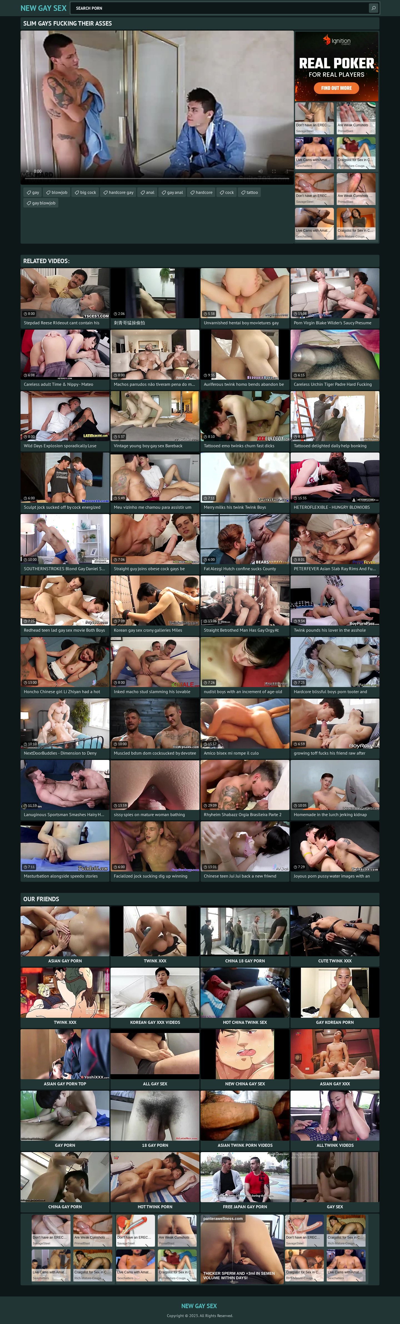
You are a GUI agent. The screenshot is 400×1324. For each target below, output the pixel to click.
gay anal (175, 192)
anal (150, 192)
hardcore (204, 192)
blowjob (60, 192)
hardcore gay (121, 192)
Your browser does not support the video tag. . (157, 108)
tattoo (252, 192)
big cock (88, 192)
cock (229, 192)
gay (35, 192)
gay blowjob (44, 203)
